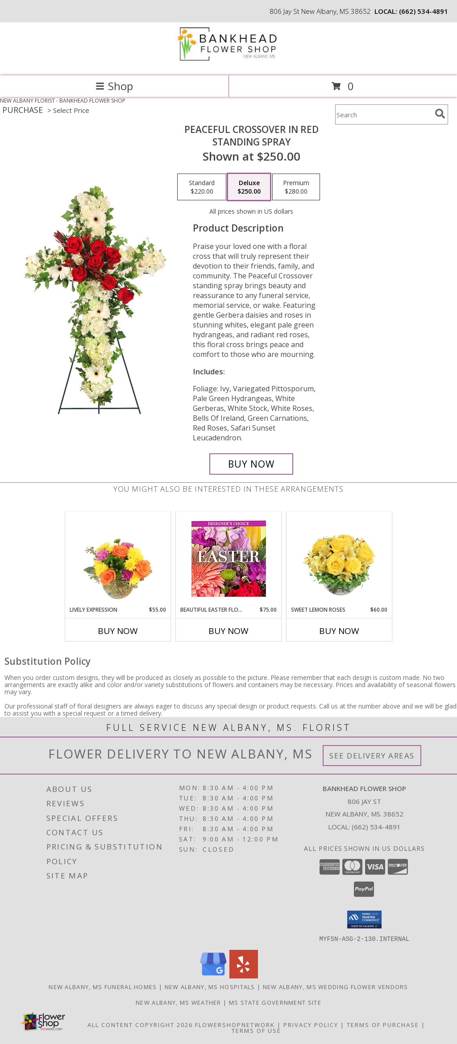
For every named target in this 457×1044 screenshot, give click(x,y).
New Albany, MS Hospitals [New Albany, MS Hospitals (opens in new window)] (210, 986)
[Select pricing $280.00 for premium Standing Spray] (296, 187)
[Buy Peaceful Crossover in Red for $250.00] (251, 464)
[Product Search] (383, 114)
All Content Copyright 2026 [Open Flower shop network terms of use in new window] (140, 1024)
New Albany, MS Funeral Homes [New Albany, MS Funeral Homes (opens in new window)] (103, 986)
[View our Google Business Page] (213, 975)
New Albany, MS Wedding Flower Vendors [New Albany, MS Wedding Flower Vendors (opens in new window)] (335, 986)
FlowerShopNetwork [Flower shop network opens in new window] (235, 1024)
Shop (114, 86)
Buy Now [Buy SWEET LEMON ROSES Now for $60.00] (339, 631)
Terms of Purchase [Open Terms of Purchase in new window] (383, 1024)
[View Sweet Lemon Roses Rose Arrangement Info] (339, 559)
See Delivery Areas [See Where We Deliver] (372, 755)
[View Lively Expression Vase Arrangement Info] (118, 559)
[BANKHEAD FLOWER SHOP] (228, 62)
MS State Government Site (275, 1002)
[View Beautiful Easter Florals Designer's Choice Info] (228, 559)
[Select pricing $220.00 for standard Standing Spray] (202, 187)
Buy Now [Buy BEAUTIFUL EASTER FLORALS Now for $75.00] (228, 631)
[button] (364, 919)
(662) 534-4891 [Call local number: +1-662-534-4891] (423, 11)
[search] (440, 113)
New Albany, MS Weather (178, 1002)
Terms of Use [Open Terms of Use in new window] (256, 1030)
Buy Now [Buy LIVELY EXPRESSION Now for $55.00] (118, 631)
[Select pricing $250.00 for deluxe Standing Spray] (249, 187)
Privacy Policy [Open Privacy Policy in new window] (310, 1024)
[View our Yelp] (243, 975)
